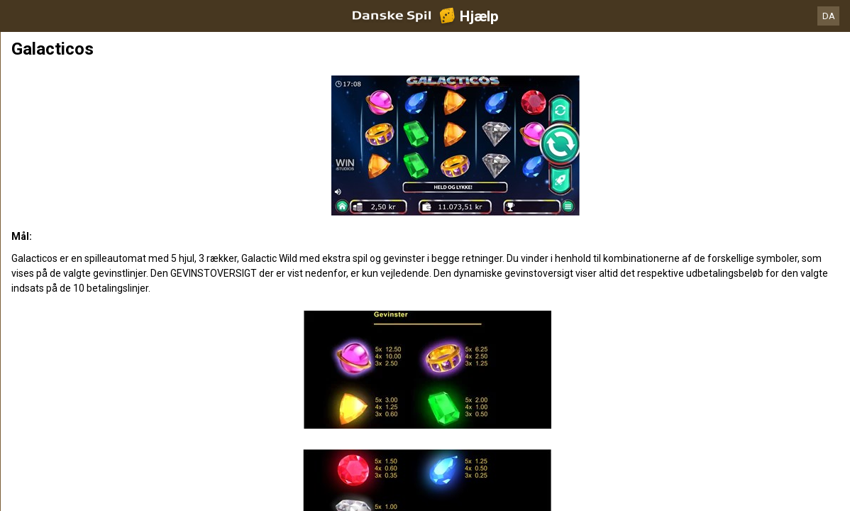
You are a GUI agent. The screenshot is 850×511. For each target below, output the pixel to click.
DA (828, 16)
